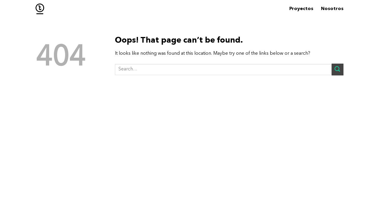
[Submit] (337, 69)
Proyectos (301, 9)
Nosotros (332, 9)
